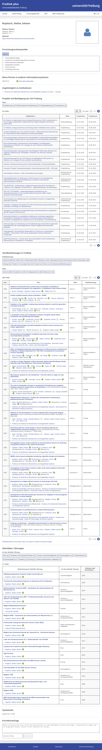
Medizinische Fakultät (19, 343)
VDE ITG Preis (8, 653)
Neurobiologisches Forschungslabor (39, 343)
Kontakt (35, 747)
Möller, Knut (49, 291)
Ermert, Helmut (60, 419)
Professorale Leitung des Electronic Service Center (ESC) (24, 622)
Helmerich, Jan (42, 298)
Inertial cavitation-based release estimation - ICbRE (28, 295)
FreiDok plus (10, 4)
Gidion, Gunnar (36, 366)
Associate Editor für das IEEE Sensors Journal (20, 667)
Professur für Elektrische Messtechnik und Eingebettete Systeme (26, 92)
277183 (12, 714)
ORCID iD (5, 81)
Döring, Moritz (30, 339)
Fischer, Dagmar (28, 300)
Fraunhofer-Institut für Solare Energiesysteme (45, 490)
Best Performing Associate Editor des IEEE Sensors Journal (25, 660)
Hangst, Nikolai (17, 330)
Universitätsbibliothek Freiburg (14, 8)
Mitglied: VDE (8, 674)
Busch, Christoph (17, 291)
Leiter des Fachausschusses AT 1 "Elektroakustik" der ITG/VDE (26, 639)
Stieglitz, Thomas (50, 499)
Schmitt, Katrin (61, 366)
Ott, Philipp (43, 355)
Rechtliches (12, 747)
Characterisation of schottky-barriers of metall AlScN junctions (32, 510)
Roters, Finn (16, 529)
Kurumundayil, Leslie (19, 309)
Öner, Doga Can (35, 309)
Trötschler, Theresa (48, 309)
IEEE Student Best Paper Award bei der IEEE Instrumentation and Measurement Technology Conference (26, 698)
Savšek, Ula (32, 298)
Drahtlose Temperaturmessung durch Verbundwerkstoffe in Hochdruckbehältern (29, 164)
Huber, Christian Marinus (31, 419)
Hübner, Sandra (17, 391)
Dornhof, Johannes (18, 379)
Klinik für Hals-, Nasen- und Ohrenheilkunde (33, 345)
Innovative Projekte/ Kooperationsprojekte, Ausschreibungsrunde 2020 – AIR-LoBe (30, 168)
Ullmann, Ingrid (49, 419)
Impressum (58, 747)
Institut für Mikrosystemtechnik (15, 628)
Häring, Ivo (28, 321)
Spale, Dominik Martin (19, 366)
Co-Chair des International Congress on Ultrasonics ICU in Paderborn (28, 581)
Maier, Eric (48, 366)
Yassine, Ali (26, 514)
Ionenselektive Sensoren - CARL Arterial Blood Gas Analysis (23, 173)
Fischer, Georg (17, 319)
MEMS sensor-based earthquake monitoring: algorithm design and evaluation (37, 456)
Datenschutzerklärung (86, 747)
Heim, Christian (17, 402)
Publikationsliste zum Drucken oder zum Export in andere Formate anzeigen (27, 542)
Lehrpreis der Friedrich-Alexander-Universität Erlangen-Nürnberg (26, 646)
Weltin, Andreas (45, 339)
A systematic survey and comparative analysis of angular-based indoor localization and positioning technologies (35, 315)
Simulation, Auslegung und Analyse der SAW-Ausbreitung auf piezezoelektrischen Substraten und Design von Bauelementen (30, 205)
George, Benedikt (18, 298)
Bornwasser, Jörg (28, 486)
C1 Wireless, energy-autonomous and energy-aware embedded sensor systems (30, 128)
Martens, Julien (27, 501)
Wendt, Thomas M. (32, 330)
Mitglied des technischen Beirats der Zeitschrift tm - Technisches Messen (29, 632)
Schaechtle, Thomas (33, 319)
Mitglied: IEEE (8, 690)
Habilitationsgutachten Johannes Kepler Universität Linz (23, 574)
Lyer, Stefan (20, 421)
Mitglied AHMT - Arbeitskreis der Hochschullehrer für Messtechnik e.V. (28, 615)
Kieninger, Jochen (35, 379)
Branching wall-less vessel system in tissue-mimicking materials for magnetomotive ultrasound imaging (34, 428)
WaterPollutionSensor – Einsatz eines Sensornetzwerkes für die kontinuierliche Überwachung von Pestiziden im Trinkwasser (29, 239)
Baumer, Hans (38, 529)
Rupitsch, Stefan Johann (33, 291)
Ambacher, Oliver (57, 355)
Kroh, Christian (39, 391)
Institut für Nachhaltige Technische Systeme (26, 489)
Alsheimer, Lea (50, 391)
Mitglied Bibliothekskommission (15, 605)
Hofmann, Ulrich (26, 340)
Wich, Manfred (17, 355)
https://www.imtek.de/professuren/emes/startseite (18, 38)
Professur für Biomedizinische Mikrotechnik (26, 504)
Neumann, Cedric (27, 529)
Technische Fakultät (11, 611)
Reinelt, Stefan (17, 339)
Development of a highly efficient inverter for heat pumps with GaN (33, 481)
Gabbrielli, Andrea (50, 319)
